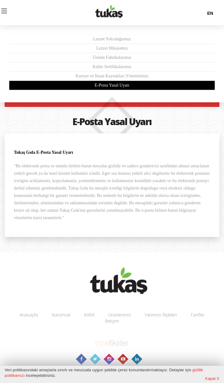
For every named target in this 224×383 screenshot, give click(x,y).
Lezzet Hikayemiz (112, 48)
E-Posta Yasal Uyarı (112, 85)
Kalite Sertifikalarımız (112, 66)
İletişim (112, 321)
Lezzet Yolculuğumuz (112, 39)
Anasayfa (28, 315)
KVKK (89, 315)
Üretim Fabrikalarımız (112, 57)
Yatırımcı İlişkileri (160, 315)
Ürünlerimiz (119, 315)
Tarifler (197, 315)
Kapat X (212, 378)
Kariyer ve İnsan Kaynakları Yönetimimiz (112, 76)
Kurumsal (61, 315)
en (210, 13)
